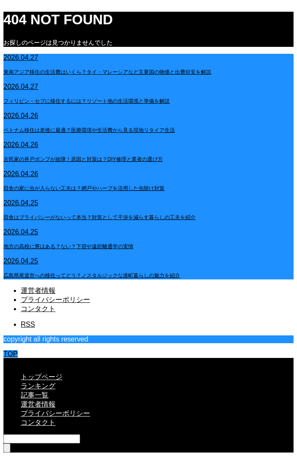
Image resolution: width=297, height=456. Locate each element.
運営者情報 (38, 290)
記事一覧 (34, 395)
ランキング (38, 386)
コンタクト (38, 308)
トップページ (41, 377)
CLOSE (15, 361)
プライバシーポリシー (55, 299)
